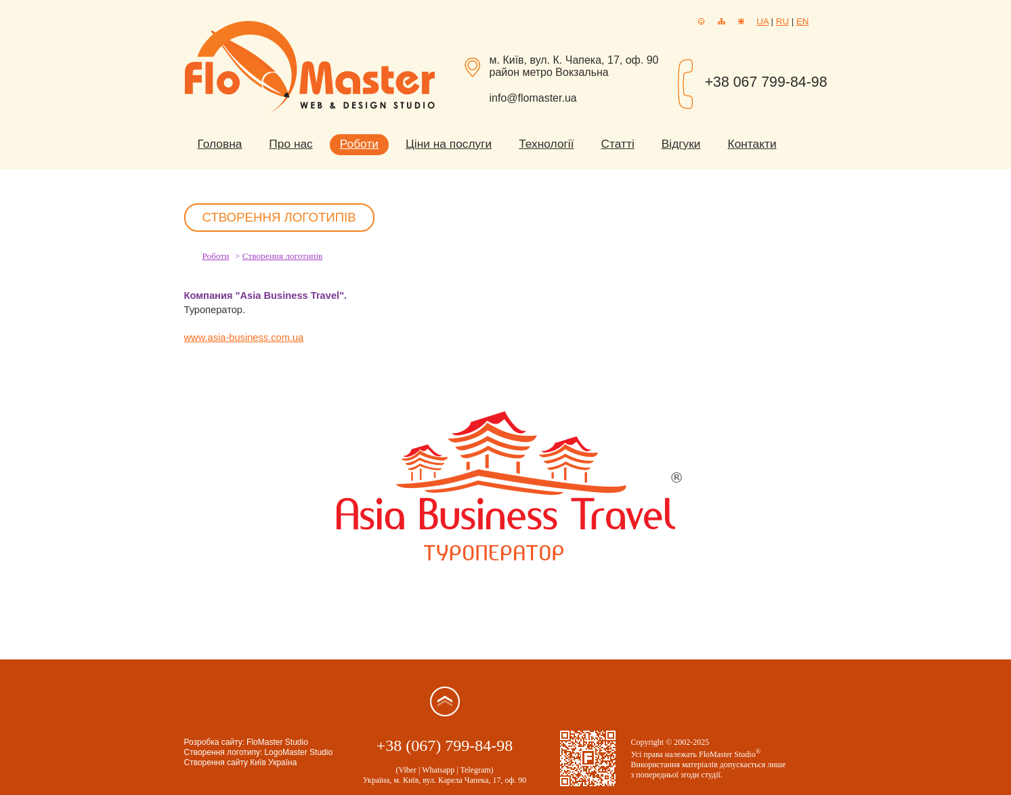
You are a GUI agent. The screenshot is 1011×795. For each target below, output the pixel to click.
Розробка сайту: (214, 742)
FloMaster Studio (277, 742)
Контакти (752, 143)
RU (782, 21)
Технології (546, 143)
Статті (617, 143)
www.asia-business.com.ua (244, 337)
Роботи (359, 143)
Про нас (290, 143)
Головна (220, 143)
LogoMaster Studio (298, 752)
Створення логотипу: (223, 752)
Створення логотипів (282, 256)
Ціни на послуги (449, 143)
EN (802, 21)
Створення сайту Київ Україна (240, 762)
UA (762, 21)
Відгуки (681, 143)
